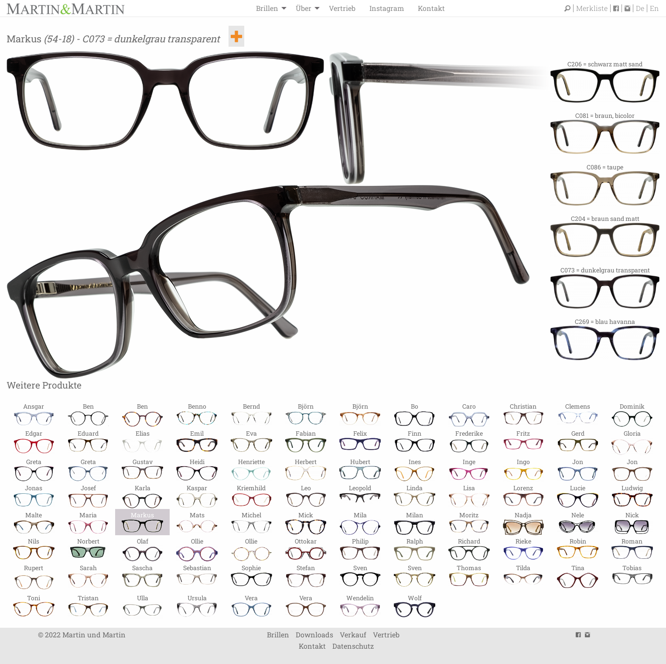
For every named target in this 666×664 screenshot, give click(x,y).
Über (303, 8)
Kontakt (431, 8)
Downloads (314, 634)
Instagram (386, 8)
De (640, 8)
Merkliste (592, 8)
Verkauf (353, 634)
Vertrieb (342, 8)
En (654, 8)
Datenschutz (353, 645)
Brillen (267, 8)
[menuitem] (269, 8)
